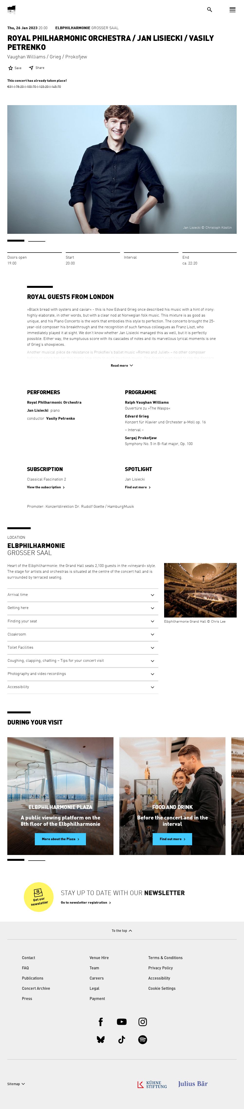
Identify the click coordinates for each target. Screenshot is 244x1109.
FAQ (25, 968)
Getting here (18, 608)
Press (27, 999)
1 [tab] (15, 241)
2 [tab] (36, 241)
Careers (97, 979)
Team (94, 968)
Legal (94, 989)
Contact (28, 958)
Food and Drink (172, 807)
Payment (97, 999)
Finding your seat (22, 621)
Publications (32, 979)
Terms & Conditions (165, 958)
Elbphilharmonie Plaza (60, 807)
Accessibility (18, 687)
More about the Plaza (58, 839)
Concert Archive (36, 989)
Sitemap (13, 1084)
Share (40, 68)
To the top (119, 931)
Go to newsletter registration (84, 902)
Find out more (136, 487)
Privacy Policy (160, 968)
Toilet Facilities (20, 648)
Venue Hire (99, 958)
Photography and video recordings (37, 674)
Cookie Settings (162, 989)
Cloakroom (17, 634)
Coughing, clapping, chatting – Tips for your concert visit (56, 661)
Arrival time (18, 595)
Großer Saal (87, 28)
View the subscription (44, 487)
